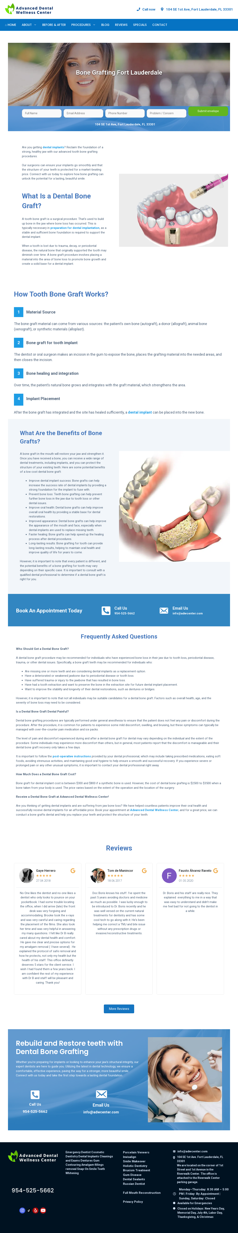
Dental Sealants (134, 1179)
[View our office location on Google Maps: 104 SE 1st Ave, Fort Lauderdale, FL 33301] (196, 9)
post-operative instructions (72, 756)
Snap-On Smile (87, 1169)
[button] (119, 1009)
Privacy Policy (133, 1202)
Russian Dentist (134, 1184)
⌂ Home (10, 25)
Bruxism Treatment (136, 1170)
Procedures (84, 25)
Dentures (87, 1160)
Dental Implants (88, 1156)
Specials (140, 25)
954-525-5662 (124, 613)
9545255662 (33, 1190)
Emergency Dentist (78, 1152)
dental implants (53, 147)
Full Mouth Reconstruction (142, 1193)
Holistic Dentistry (135, 1166)
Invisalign (129, 1157)
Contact (159, 25)
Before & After (54, 25)
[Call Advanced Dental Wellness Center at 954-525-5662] (145, 9)
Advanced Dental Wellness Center (154, 810)
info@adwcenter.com (188, 613)
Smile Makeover (134, 1161)
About (30, 25)
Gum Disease (132, 1175)
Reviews (121, 25)
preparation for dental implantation (74, 228)
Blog (105, 25)
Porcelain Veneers (136, 1152)
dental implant (140, 412)
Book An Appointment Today (49, 611)
